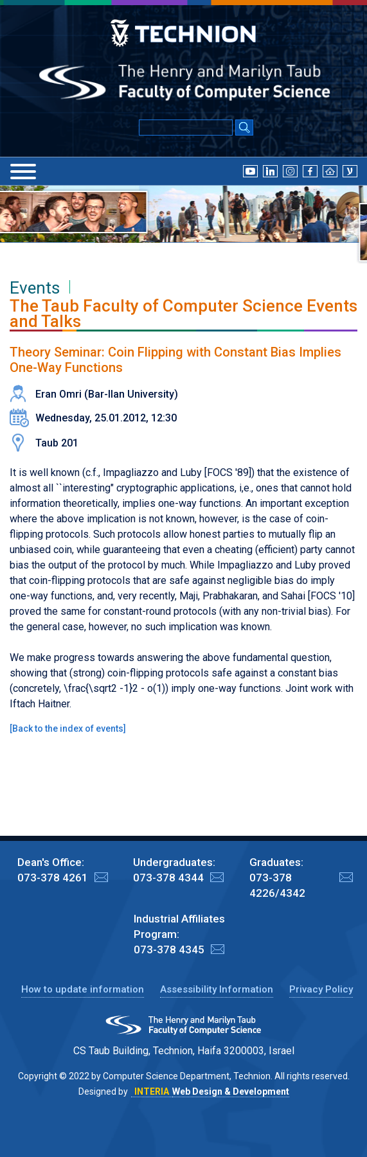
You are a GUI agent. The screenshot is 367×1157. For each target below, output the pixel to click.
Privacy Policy (321, 989)
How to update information (82, 989)
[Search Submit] (244, 128)
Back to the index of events (67, 728)
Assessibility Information (216, 989)
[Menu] (23, 171)
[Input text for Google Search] (186, 127)
